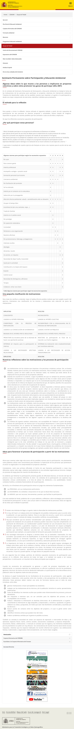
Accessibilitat (11, 712)
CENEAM (11, 14)
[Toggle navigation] (70, 4)
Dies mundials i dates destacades (12, 59)
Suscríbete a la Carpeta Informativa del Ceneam (17, 641)
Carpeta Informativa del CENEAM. (13, 638)
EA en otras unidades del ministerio (13, 72)
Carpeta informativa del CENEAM (12, 28)
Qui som (5, 20)
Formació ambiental (8, 33)
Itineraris (5, 63)
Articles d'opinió (7, 67)
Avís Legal (45, 712)
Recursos (5, 37)
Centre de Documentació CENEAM (12, 50)
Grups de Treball (21, 14)
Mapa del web (22, 712)
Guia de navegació (34, 712)
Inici (3, 712)
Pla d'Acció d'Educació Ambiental (12, 24)
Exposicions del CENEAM (10, 54)
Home (5, 14)
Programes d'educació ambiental (12, 41)
